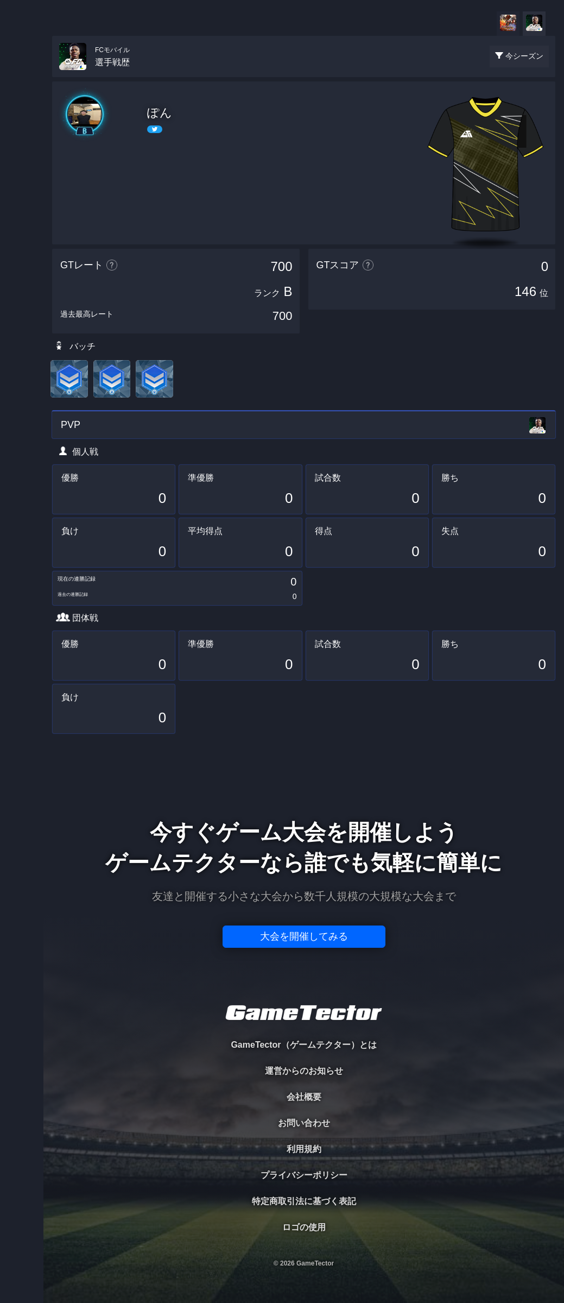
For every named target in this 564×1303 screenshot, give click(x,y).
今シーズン (524, 56)
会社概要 (304, 1096)
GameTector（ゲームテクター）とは (303, 1044)
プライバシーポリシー (304, 1175)
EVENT (22, 255)
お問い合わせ (304, 1123)
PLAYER (21, 121)
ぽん (159, 112)
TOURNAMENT (21, 76)
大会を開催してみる (304, 936)
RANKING (21, 210)
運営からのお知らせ (304, 1070)
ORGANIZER (21, 165)
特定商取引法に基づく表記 (304, 1201)
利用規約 (304, 1149)
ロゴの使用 (304, 1227)
